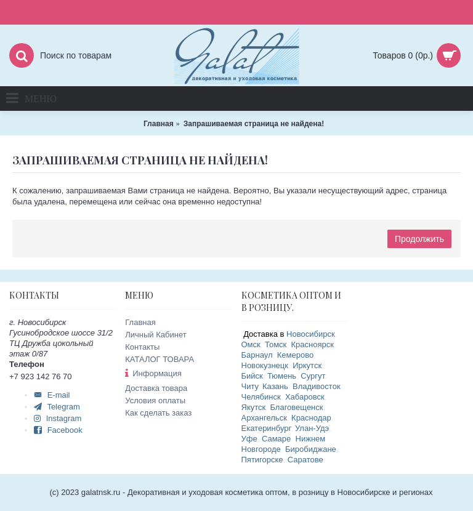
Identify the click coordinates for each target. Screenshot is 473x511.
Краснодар (311, 417)
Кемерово (295, 355)
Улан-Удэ (312, 428)
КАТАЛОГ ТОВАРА (159, 359)
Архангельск (264, 417)
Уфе (249, 438)
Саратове (305, 459)
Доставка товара (156, 388)
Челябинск (261, 396)
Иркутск (307, 365)
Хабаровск (305, 396)
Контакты (142, 347)
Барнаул (257, 355)
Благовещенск (296, 407)
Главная (140, 322)
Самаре (276, 438)
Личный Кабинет (155, 334)
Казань (275, 386)
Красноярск (312, 344)
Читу (249, 386)
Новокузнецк (264, 365)
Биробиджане (310, 449)
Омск (251, 344)
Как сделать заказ (158, 412)
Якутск (253, 407)
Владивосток (317, 386)
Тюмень (281, 375)
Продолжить (419, 239)
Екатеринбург (266, 428)
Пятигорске (262, 459)
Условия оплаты (155, 400)
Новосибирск (310, 334)
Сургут (313, 375)
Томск (275, 344)
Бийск (252, 375)
